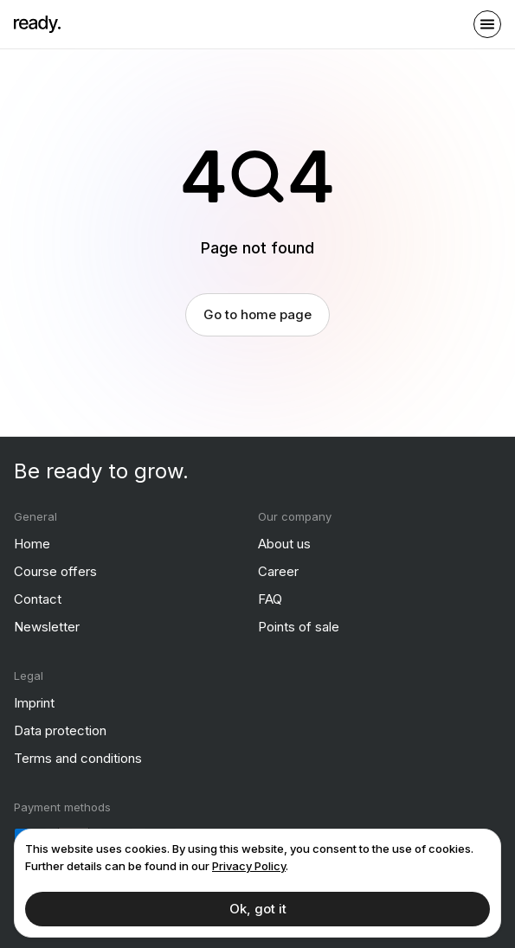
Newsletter (47, 626)
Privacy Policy (249, 866)
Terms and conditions (78, 757)
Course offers (55, 570)
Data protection (60, 729)
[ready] (37, 24)
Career (278, 570)
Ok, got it (257, 908)
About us (284, 543)
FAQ (270, 598)
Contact (37, 598)
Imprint (34, 702)
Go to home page (257, 313)
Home (32, 543)
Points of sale (298, 626)
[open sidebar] (487, 24)
